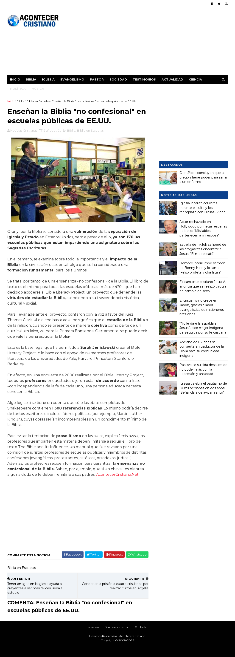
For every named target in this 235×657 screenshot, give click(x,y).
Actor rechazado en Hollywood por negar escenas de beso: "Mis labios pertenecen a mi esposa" (203, 228)
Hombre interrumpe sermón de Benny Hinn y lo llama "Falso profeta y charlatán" (202, 267)
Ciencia (195, 79)
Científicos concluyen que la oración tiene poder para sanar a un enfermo (203, 177)
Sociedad (118, 79)
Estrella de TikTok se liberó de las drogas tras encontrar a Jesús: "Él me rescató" (202, 249)
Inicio (15, 79)
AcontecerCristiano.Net (117, 474)
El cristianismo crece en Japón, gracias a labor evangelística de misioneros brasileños (201, 307)
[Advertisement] (144, 42)
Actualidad (172, 79)
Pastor (97, 79)
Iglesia (48, 79)
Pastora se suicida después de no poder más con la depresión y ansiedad (203, 369)
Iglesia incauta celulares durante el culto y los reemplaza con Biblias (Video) (203, 207)
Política (18, 88)
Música (37, 88)
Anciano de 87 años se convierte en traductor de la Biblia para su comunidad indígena (201, 349)
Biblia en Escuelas (38, 101)
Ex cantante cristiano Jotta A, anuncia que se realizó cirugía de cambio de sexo (202, 286)
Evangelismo (72, 79)
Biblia (31, 79)
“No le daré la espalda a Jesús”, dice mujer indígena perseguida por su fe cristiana (202, 327)
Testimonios (144, 79)
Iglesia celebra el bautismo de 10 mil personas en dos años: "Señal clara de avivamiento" (203, 388)
